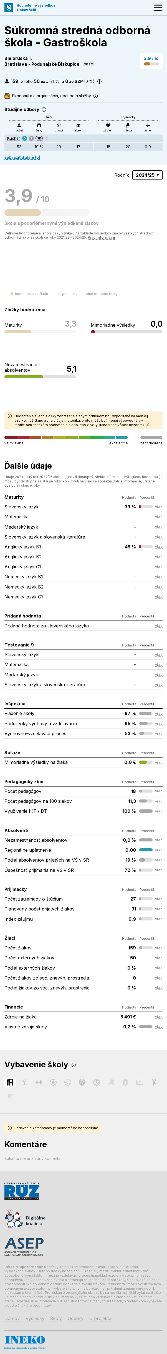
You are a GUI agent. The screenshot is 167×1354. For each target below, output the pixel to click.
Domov (12, 1318)
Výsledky (35, 1318)
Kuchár (13, 138)
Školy (56, 1318)
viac (87, 63)
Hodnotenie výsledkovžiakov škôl (36, 7)
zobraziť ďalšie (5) (22, 157)
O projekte (100, 1318)
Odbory (76, 1318)
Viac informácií (101, 237)
